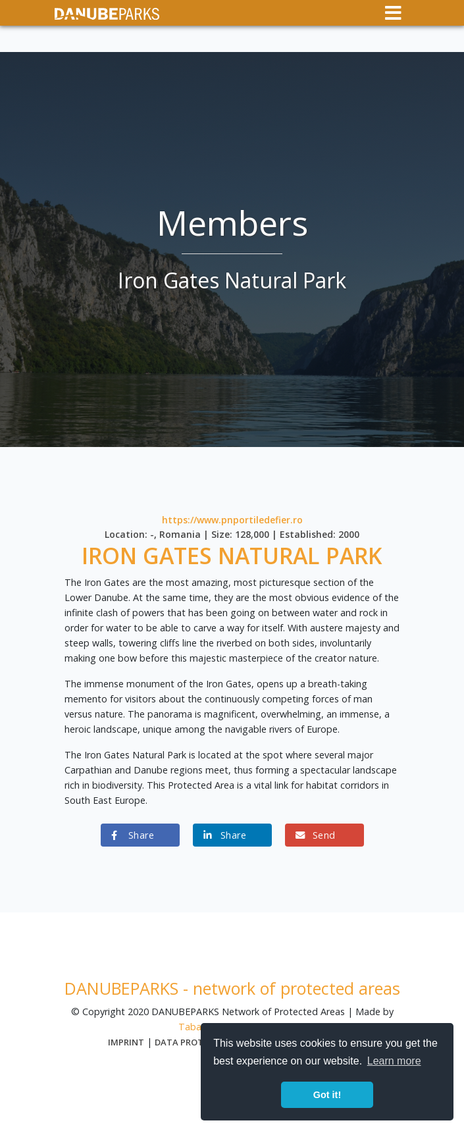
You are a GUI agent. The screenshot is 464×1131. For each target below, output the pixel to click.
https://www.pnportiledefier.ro (232, 519)
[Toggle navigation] (393, 13)
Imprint (126, 1042)
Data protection (195, 1042)
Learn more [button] (394, 1060)
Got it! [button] (327, 1095)
